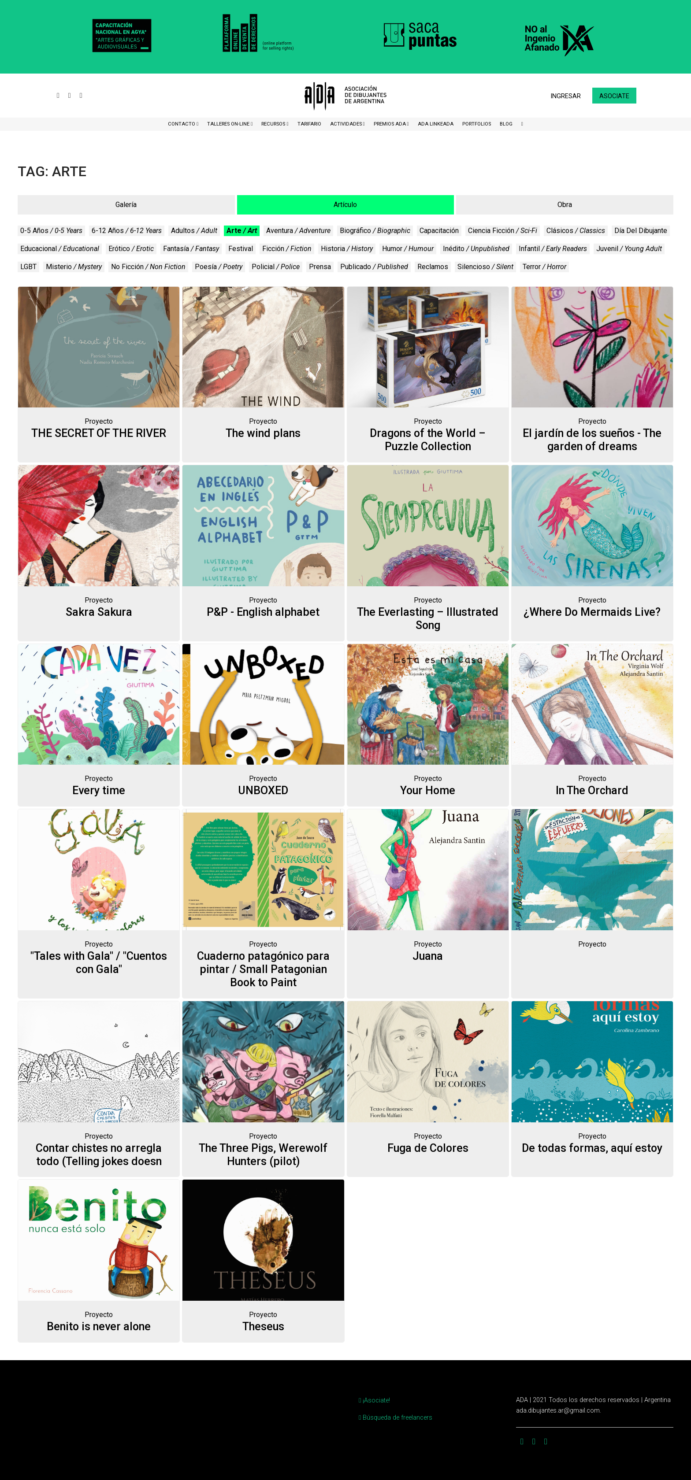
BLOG (506, 124)
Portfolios (476, 124)
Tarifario (309, 124)
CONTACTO (182, 124)
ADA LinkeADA (435, 124)
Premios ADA (390, 124)
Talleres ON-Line (229, 124)
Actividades (346, 124)
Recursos (273, 124)
